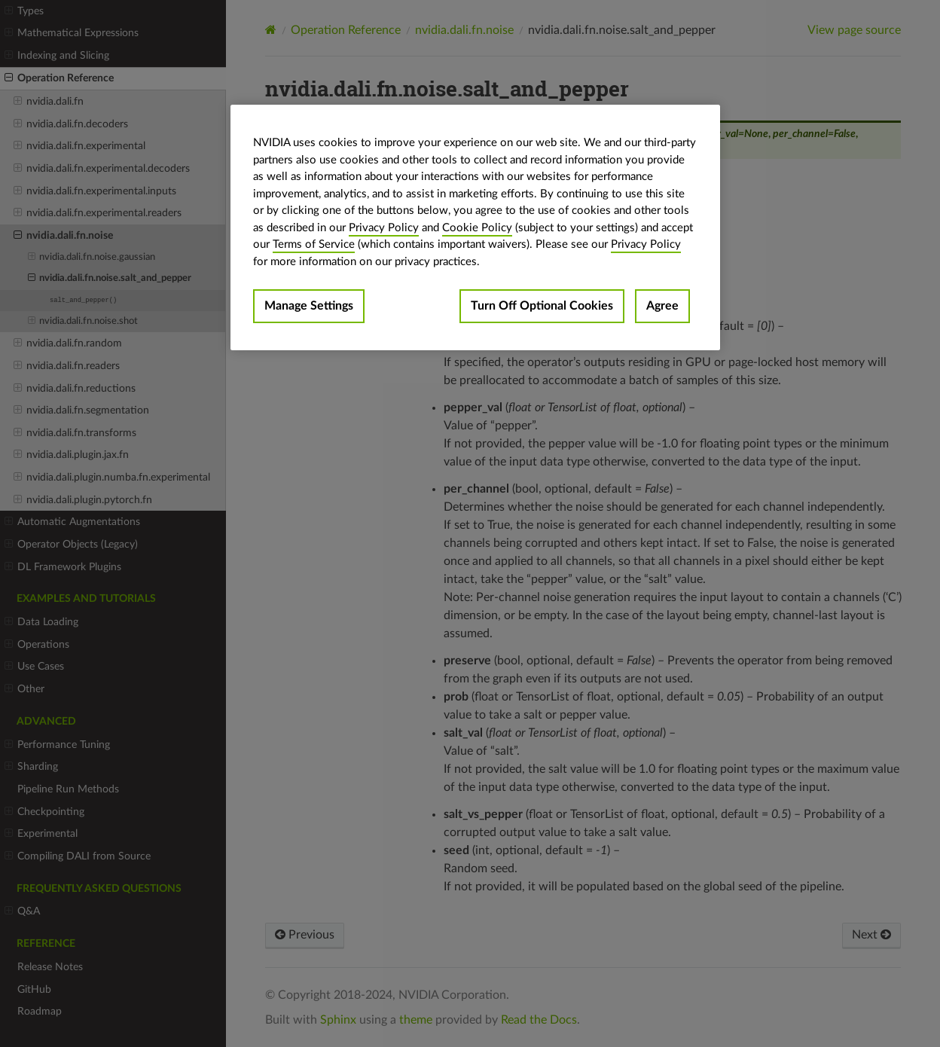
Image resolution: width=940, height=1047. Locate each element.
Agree (662, 306)
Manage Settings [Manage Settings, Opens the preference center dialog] (308, 306)
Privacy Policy (384, 228)
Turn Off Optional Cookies (542, 306)
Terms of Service (314, 244)
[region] (475, 227)
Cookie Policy (477, 228)
